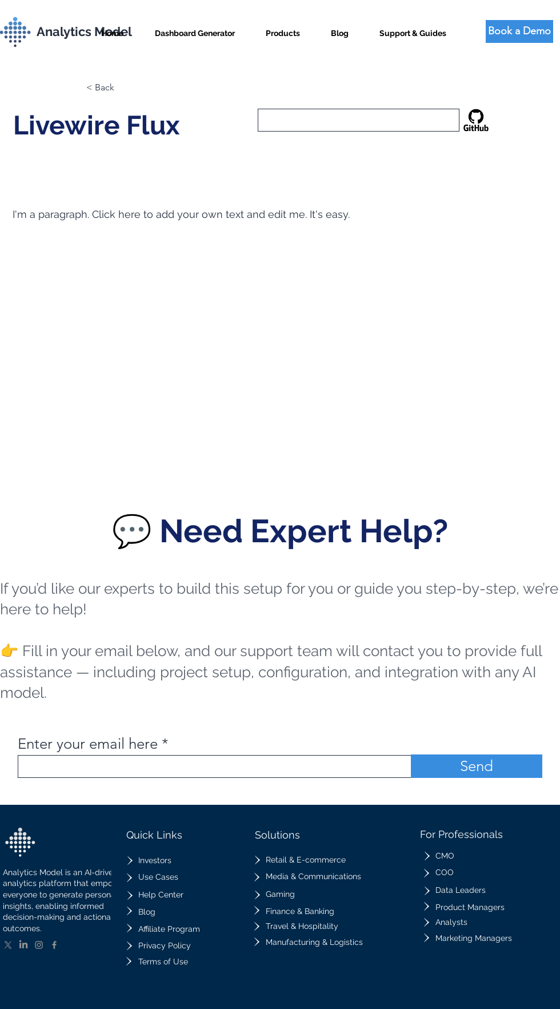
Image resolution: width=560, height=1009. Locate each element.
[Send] (476, 766)
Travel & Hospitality (302, 926)
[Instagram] (39, 945)
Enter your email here (88, 744)
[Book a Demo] (519, 31)
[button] (282, 28)
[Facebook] (54, 945)
